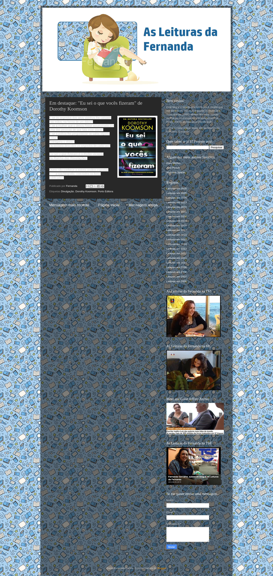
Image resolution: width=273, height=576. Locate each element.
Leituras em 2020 (176, 216)
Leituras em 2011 (176, 258)
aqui (52, 173)
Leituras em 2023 (176, 202)
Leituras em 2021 (176, 211)
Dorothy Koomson (85, 191)
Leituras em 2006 (176, 281)
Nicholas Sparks (175, 172)
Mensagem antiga (143, 205)
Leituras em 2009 (176, 267)
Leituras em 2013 (176, 248)
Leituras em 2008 (176, 272)
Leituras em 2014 (176, 244)
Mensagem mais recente (69, 205)
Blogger (161, 568)
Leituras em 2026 (176, 188)
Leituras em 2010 (176, 262)
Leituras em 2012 (176, 253)
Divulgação (67, 191)
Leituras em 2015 (176, 239)
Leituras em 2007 (176, 276)
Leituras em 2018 (176, 225)
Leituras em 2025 (176, 193)
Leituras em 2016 (176, 234)
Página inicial (109, 205)
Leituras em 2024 (176, 197)
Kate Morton (173, 163)
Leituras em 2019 (176, 220)
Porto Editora (105, 191)
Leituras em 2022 (176, 207)
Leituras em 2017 (176, 230)
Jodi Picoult (173, 167)
